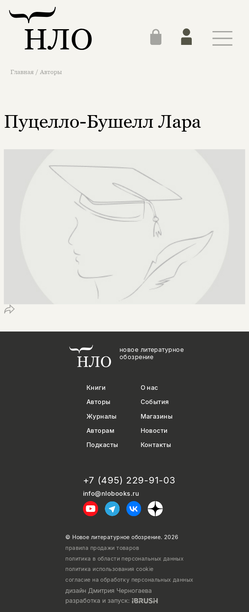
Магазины (157, 416)
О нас (149, 387)
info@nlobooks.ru (111, 493)
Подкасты (102, 445)
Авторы (51, 71)
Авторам (100, 430)
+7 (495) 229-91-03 (129, 480)
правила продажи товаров (102, 548)
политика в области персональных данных (124, 559)
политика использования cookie (109, 569)
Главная (22, 71)
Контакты (156, 445)
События (155, 402)
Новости (154, 430)
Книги (96, 387)
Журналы (101, 416)
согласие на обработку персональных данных (129, 580)
